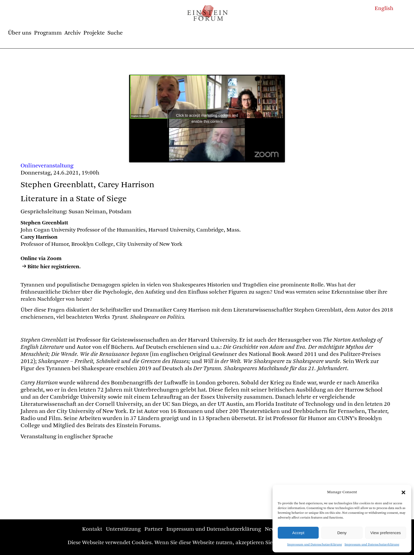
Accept (298, 532)
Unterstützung (123, 529)
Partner (153, 529)
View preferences (385, 532)
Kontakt (92, 529)
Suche (115, 33)
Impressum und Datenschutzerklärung (314, 544)
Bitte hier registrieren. (54, 267)
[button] (403, 492)
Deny (341, 532)
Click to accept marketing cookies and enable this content (207, 118)
